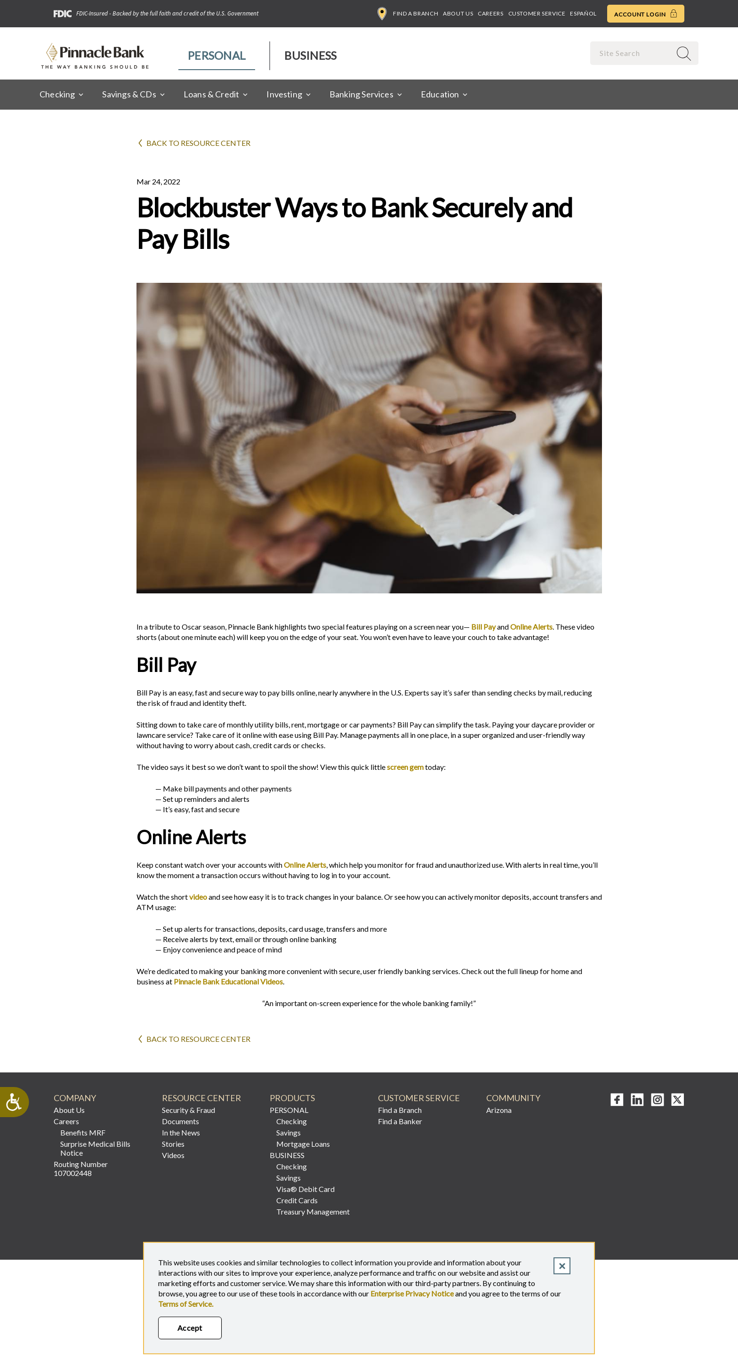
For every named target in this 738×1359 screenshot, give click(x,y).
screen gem (405, 766)
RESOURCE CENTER (201, 1098)
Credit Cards (297, 1200)
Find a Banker (400, 1121)
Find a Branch (407, 14)
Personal (217, 55)
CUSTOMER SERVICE (419, 1098)
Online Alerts (531, 626)
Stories (173, 1143)
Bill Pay (483, 626)
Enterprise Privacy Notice (412, 1293)
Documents (180, 1121)
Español (583, 13)
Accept (189, 1327)
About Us (458, 13)
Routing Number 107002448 (81, 1168)
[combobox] (631, 52)
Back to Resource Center (198, 142)
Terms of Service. (185, 1303)
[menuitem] (217, 55)
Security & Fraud (188, 1109)
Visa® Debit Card (305, 1188)
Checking (291, 1121)
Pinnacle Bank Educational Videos (228, 981)
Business (310, 55)
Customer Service (537, 13)
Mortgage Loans (303, 1143)
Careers (490, 13)
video (198, 896)
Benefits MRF (82, 1132)
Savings (288, 1132)
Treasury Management (313, 1211)
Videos (173, 1155)
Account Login (645, 13)
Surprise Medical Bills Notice (95, 1148)
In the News (181, 1132)
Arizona (499, 1109)
